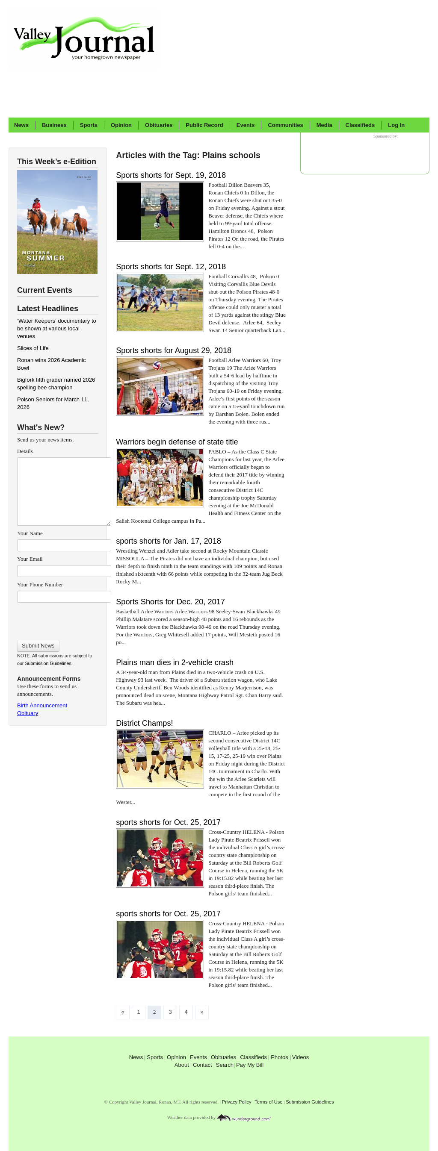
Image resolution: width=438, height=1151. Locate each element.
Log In (396, 125)
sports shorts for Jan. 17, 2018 (168, 541)
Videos (300, 1057)
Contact (202, 1065)
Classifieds (360, 125)
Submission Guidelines (48, 663)
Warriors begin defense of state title (177, 442)
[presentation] (64, 618)
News (21, 125)
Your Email (30, 559)
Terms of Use (268, 1101)
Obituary (27, 713)
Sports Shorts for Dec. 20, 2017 (170, 602)
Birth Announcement (42, 705)
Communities (285, 125)
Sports (89, 125)
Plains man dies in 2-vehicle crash (175, 662)
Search (225, 1065)
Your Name (30, 533)
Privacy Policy (237, 1101)
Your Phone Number (40, 584)
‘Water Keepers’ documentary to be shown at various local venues (56, 328)
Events (246, 125)
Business (54, 125)
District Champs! (144, 723)
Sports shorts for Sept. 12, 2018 (171, 267)
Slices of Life (33, 348)
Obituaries (158, 125)
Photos (279, 1057)
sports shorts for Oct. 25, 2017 (168, 822)
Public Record (204, 125)
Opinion (121, 125)
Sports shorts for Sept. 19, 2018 (171, 175)
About (182, 1065)
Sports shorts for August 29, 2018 (173, 350)
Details (25, 451)
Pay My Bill (249, 1065)
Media (324, 125)
